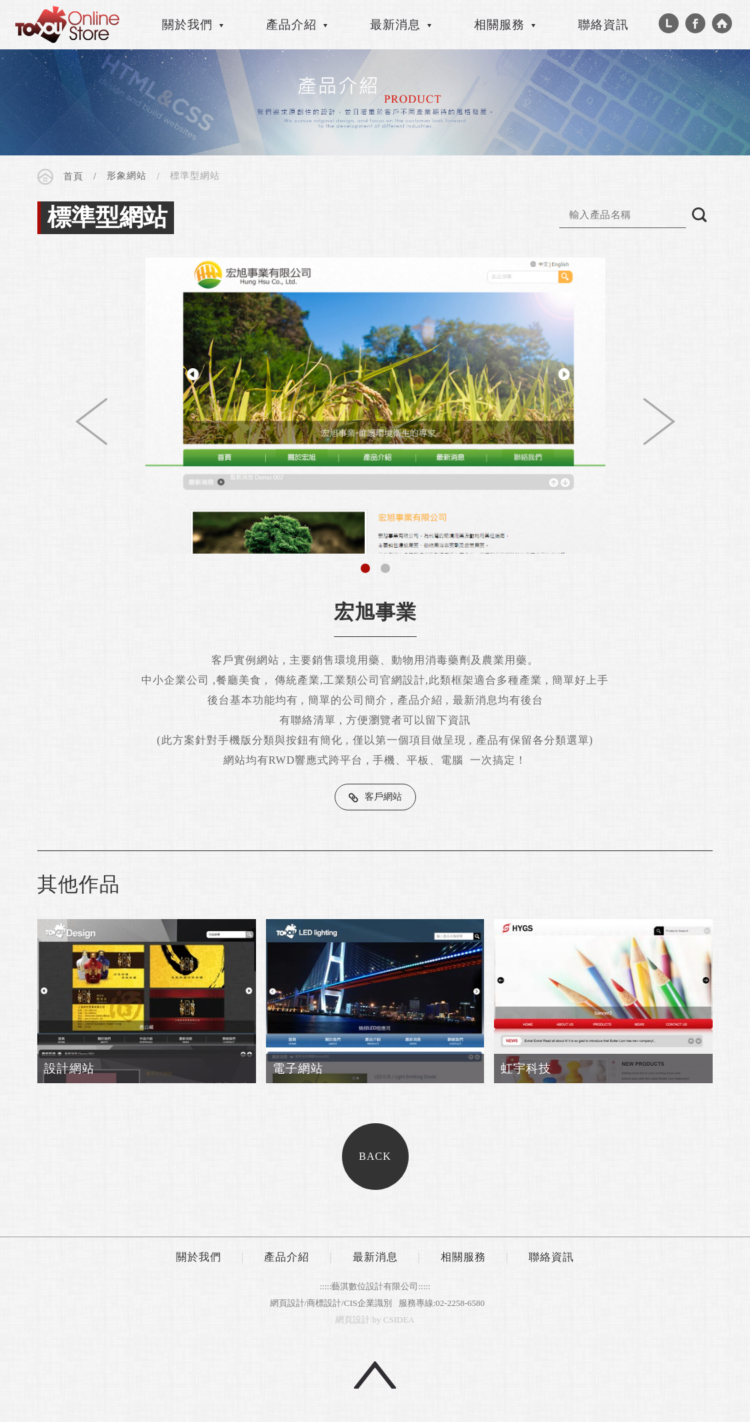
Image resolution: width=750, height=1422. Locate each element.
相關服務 (499, 24)
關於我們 (187, 24)
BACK (375, 1156)
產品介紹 (291, 24)
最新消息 (395, 24)
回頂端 (375, 1375)
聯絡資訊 (603, 24)
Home (722, 23)
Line (669, 23)
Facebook (695, 23)
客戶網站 (383, 797)
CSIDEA (67, 25)
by (377, 1320)
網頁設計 (352, 1320)
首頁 (73, 176)
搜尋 (699, 214)
